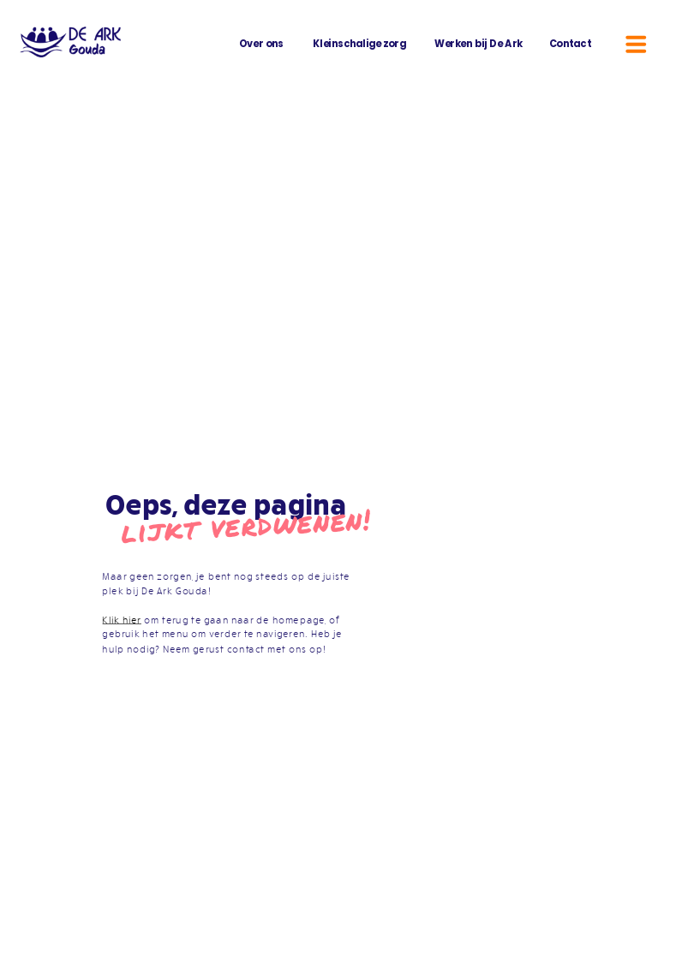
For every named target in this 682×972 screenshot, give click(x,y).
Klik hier (121, 619)
